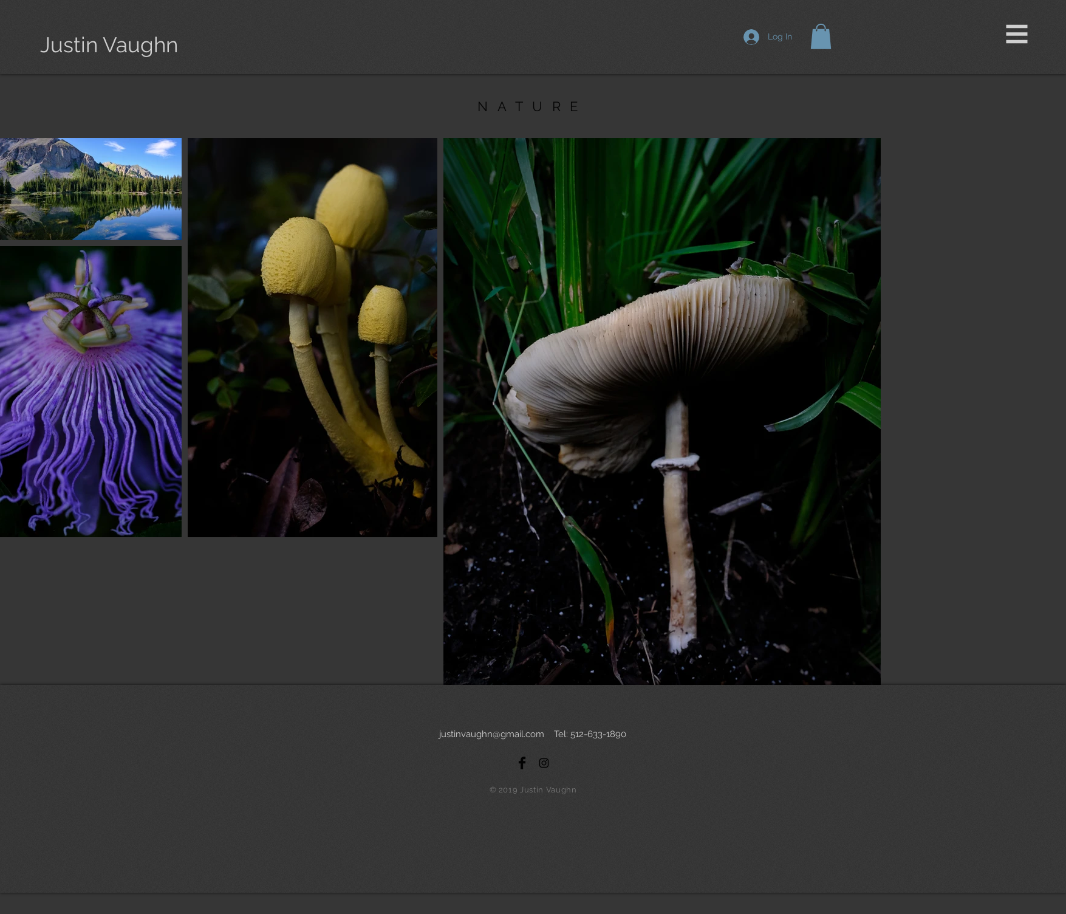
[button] (1017, 34)
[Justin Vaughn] (109, 44)
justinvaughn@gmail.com (491, 734)
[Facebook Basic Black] (522, 763)
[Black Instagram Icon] (544, 763)
